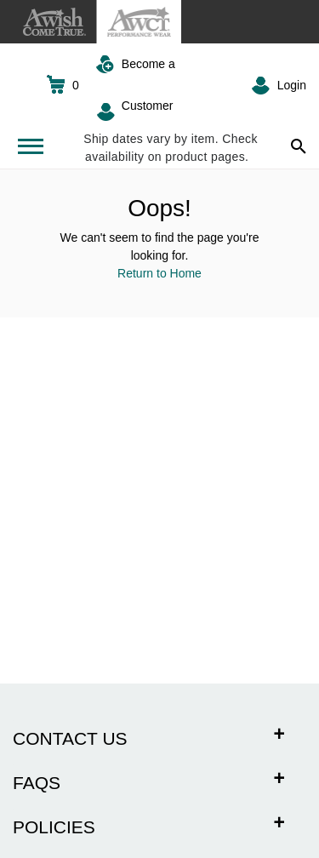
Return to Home (159, 273)
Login (291, 85)
